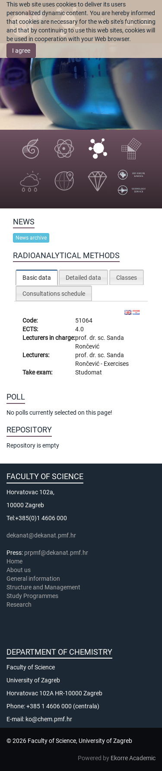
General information (33, 578)
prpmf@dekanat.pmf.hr (56, 552)
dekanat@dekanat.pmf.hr (41, 535)
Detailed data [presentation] (83, 277)
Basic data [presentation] (36, 277)
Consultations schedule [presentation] (53, 293)
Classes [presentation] (126, 277)
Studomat (88, 372)
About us (19, 569)
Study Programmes (32, 595)
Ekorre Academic (133, 758)
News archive (31, 238)
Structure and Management (43, 587)
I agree (21, 50)
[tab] (37, 277)
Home (14, 561)
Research (19, 604)
